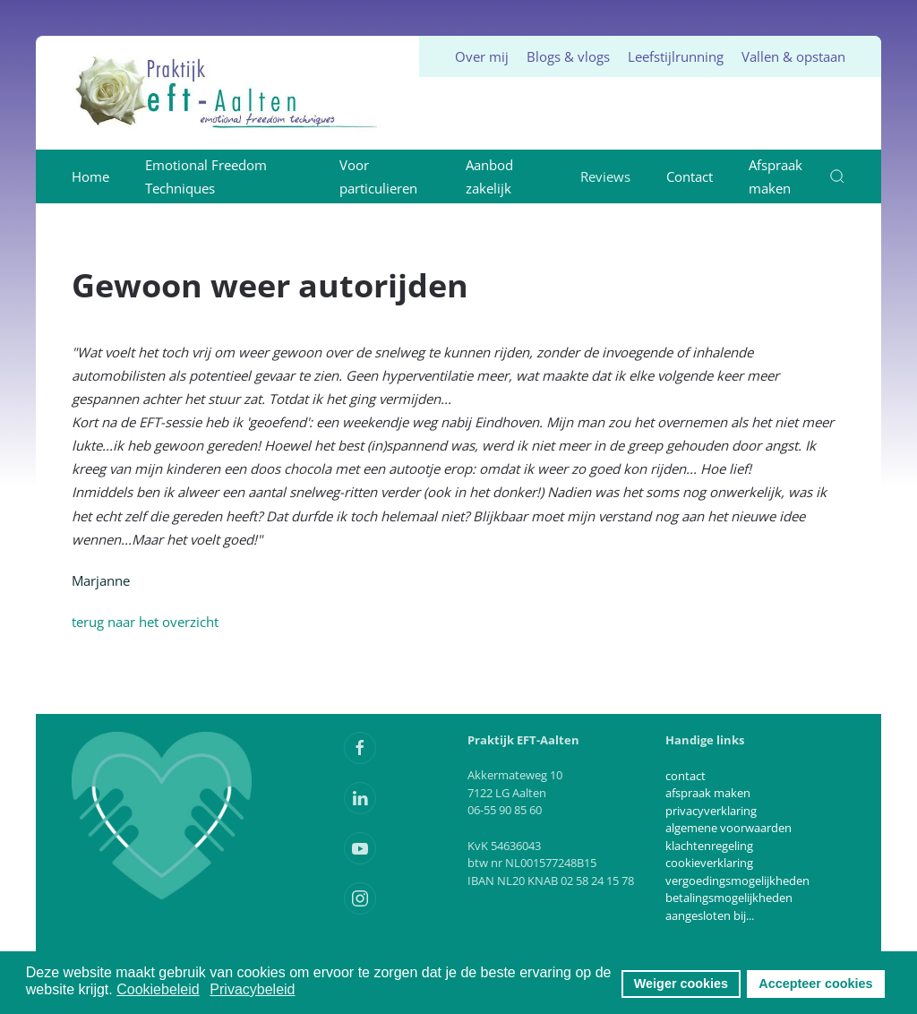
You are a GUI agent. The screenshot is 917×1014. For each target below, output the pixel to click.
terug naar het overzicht (145, 622)
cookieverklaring (709, 863)
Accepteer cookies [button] (815, 983)
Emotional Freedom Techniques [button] (206, 176)
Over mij (482, 56)
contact (685, 776)
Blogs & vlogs (568, 56)
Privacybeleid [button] (252, 989)
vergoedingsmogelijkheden (737, 880)
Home (90, 176)
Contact (689, 176)
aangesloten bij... (709, 915)
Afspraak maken (775, 176)
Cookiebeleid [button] (158, 989)
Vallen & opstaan (793, 56)
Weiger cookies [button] (681, 983)
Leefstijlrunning (676, 56)
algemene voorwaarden (728, 828)
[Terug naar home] (227, 93)
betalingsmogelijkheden (729, 897)
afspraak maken (707, 793)
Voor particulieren (378, 176)
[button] (837, 176)
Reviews (605, 176)
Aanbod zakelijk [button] (489, 176)
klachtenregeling (709, 846)
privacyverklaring (711, 811)
